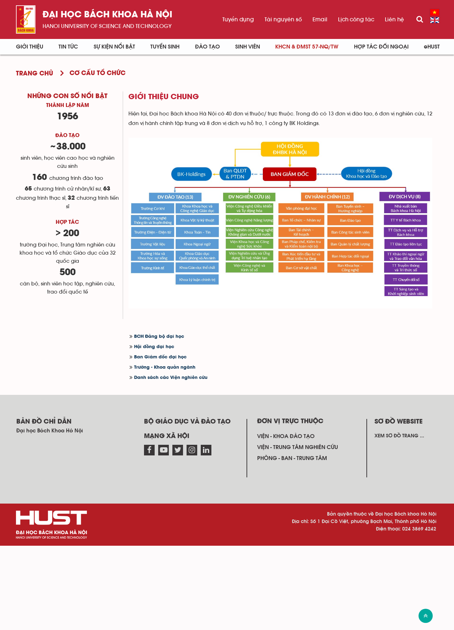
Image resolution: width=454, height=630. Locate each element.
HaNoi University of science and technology (107, 26)
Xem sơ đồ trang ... (399, 435)
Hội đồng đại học (154, 347)
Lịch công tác (356, 19)
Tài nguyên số (283, 19)
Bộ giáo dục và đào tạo (187, 422)
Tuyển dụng (238, 19)
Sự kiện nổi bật (114, 47)
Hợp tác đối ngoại (381, 47)
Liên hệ (394, 19)
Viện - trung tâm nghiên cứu (297, 447)
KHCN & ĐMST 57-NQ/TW (306, 47)
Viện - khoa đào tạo (286, 436)
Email (319, 19)
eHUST (432, 47)
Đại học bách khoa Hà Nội (107, 15)
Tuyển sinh (164, 47)
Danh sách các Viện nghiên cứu (170, 378)
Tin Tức (68, 47)
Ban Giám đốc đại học (160, 357)
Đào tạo (207, 47)
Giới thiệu (29, 47)
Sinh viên (247, 47)
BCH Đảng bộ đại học (159, 337)
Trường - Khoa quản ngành (164, 367)
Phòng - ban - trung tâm (292, 458)
